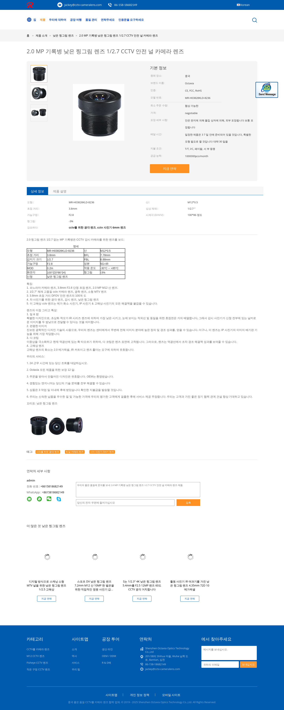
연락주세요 (108, 20)
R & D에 (106, 662)
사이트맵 (111, 694)
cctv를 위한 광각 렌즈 (47, 451)
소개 (74, 649)
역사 (74, 656)
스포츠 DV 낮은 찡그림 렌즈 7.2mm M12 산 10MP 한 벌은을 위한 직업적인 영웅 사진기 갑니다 (94, 587)
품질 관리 (91, 20)
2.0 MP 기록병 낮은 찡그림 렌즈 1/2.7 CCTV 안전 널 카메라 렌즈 (118, 35)
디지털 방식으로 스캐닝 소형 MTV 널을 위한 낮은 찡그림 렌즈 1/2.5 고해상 (46, 585)
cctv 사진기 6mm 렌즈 (102, 451)
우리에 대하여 (57, 20)
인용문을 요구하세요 (131, 20)
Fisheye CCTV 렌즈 (37, 662)
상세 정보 (37, 191)
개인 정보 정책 (139, 694)
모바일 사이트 (171, 694)
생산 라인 (107, 649)
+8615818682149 (52, 486)
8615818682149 (54, 492)
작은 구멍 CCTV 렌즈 (38, 669)
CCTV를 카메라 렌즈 (38, 649)
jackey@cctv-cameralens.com (83, 5)
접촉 (188, 502)
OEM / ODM (109, 656)
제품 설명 (59, 191)
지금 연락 (169, 168)
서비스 (75, 662)
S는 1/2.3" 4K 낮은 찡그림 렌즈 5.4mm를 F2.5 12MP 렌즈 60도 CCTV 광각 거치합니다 (142, 585)
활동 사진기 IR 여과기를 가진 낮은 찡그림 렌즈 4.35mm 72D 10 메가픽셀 (189, 585)
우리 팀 (76, 669)
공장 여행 (76, 20)
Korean (245, 5)
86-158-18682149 (125, 5)
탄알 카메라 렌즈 (75, 451)
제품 (42, 20)
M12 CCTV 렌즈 (36, 656)
